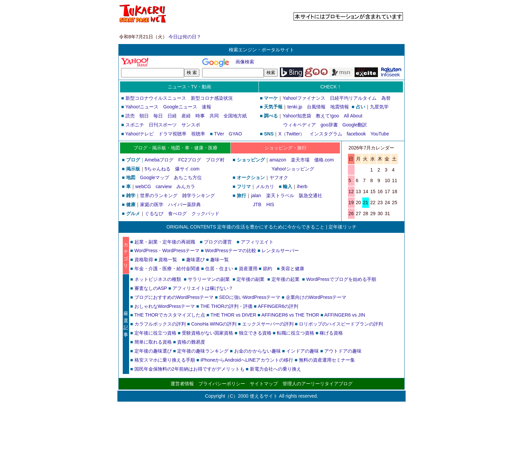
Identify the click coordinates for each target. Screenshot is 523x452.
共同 (214, 115)
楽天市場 (300, 159)
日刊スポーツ (163, 124)
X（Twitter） (291, 133)
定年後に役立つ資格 (155, 333)
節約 (267, 268)
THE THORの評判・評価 (226, 306)
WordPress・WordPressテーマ (166, 250)
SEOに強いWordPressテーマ (249, 297)
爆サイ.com (187, 168)
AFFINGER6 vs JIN (344, 315)
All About (353, 115)
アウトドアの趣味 (343, 351)
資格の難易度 (191, 342)
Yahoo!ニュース (142, 106)
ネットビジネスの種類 (157, 279)
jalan (256, 195)
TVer (219, 133)
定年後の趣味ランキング (202, 351)
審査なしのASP (150, 288)
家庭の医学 (151, 204)
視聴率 (198, 133)
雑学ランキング (198, 195)
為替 (386, 98)
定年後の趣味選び (153, 351)
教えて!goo (327, 115)
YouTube (380, 133)
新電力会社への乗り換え (275, 369)
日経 (172, 115)
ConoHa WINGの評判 (213, 324)
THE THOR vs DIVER (233, 315)
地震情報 (339, 106)
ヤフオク (279, 177)
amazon (278, 159)
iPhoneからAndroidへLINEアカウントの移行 (246, 360)
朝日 (144, 115)
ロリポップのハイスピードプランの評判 (341, 324)
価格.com (324, 159)
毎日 (158, 115)
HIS (270, 204)
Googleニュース (180, 106)
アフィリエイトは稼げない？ (202, 288)
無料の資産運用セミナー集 (327, 360)
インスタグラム (326, 133)
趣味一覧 (219, 259)
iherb (302, 186)
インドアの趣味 (302, 351)
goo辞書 (329, 124)
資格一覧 (167, 259)
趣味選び (195, 259)
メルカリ (264, 186)
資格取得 (143, 259)
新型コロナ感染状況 (212, 98)
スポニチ (134, 124)
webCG (143, 186)
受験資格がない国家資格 (207, 333)
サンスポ (190, 124)
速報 (206, 106)
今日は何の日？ (184, 36)
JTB (256, 204)
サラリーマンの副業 (209, 279)
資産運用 (248, 268)
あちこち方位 (188, 177)
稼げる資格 (331, 333)
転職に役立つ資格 (295, 333)
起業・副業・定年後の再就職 (164, 242)
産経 (186, 115)
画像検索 (244, 61)
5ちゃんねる (158, 168)
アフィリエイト (257, 242)
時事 (200, 115)
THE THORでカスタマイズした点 (169, 315)
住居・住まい (219, 268)
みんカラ (185, 186)
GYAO (235, 133)
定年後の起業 (286, 279)
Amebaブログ (159, 159)
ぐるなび (154, 213)
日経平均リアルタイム (353, 98)
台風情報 (316, 106)
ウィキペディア (299, 124)
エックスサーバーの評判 (268, 324)
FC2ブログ (189, 159)
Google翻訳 (355, 124)
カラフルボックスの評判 (160, 324)
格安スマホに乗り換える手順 (164, 360)
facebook (356, 133)
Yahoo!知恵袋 (297, 115)
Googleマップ (154, 177)
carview (164, 186)
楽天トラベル (280, 195)
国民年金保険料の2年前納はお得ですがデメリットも (189, 369)
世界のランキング (158, 195)
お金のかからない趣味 (257, 351)
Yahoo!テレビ (139, 133)
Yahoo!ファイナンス (304, 98)
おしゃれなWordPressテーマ (164, 306)
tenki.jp (294, 106)
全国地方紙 (235, 115)
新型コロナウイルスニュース (155, 98)
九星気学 (379, 106)
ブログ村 (215, 159)
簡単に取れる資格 (153, 342)
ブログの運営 (218, 242)
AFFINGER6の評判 (278, 306)
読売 (130, 115)
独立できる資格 (255, 333)
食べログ (177, 213)
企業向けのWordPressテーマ (316, 297)
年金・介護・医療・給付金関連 (167, 268)
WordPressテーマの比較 (230, 250)
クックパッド (205, 213)
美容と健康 (292, 268)
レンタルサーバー (280, 250)
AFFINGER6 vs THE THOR (290, 315)
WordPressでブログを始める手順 (341, 279)
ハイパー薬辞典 (184, 204)
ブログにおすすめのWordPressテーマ (174, 297)
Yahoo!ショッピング (292, 168)
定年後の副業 (250, 279)
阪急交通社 (310, 195)
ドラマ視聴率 (172, 133)
